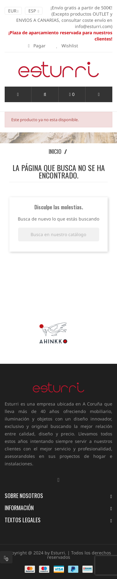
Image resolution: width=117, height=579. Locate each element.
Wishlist (67, 46)
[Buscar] (58, 234)
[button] (45, 94)
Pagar (37, 46)
